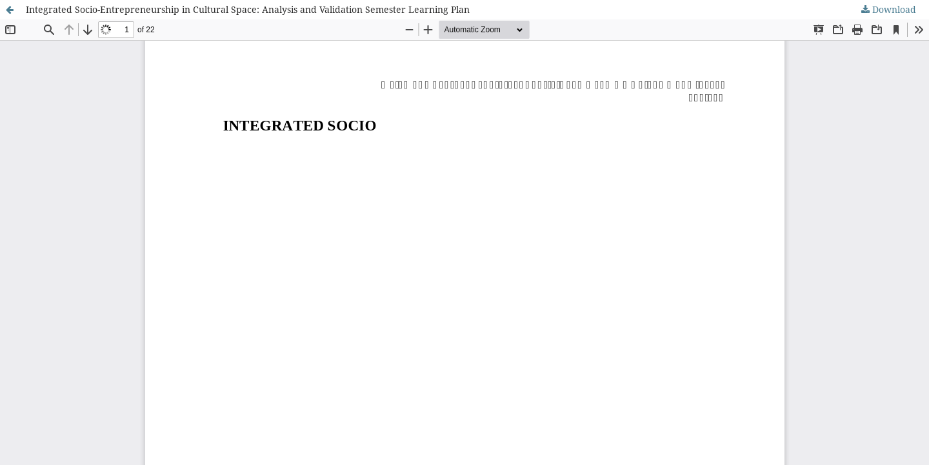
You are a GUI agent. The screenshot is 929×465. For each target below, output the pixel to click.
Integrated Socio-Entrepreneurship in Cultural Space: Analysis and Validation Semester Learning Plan (248, 9)
